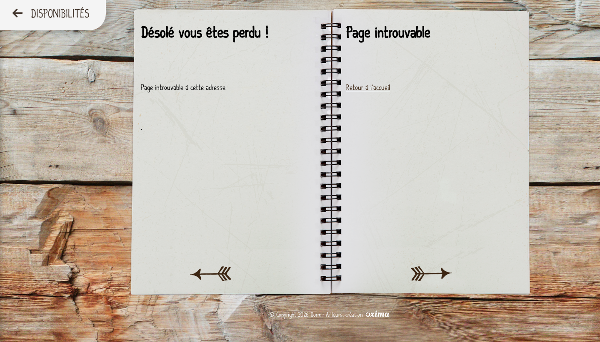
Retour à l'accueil (368, 87)
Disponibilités (50, 14)
